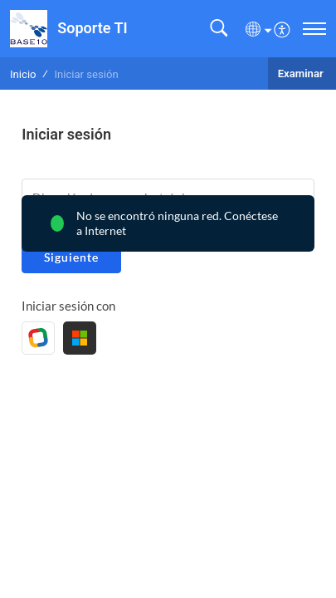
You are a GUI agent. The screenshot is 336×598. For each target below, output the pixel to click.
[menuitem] (282, 28)
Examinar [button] (302, 73)
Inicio (23, 74)
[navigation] (314, 29)
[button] (218, 29)
